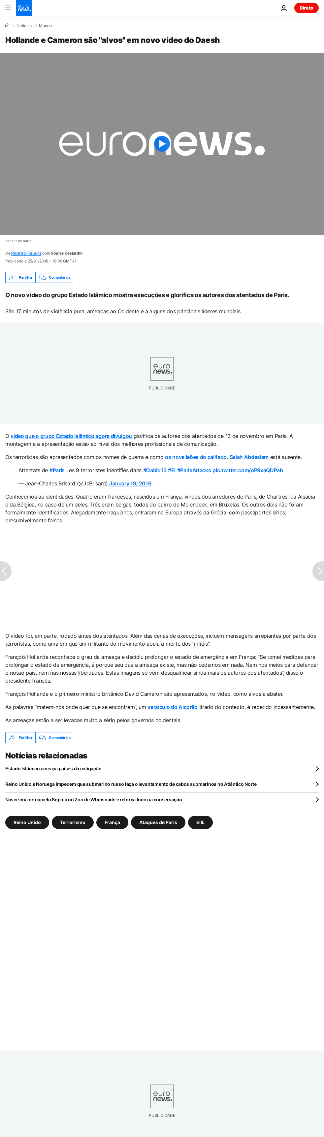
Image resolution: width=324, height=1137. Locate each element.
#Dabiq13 (154, 470)
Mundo (45, 26)
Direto (306, 8)
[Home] (7, 25)
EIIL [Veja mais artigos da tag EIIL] (200, 822)
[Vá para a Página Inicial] (24, 8)
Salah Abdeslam (249, 457)
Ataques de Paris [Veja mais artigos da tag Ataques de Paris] (158, 822)
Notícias (24, 26)
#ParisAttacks (194, 470)
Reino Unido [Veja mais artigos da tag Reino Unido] (27, 822)
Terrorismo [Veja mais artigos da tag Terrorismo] (72, 822)
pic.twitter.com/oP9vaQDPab (247, 470)
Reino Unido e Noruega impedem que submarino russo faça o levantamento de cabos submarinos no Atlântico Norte (131, 784)
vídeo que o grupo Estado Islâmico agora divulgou (71, 436)
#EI (172, 470)
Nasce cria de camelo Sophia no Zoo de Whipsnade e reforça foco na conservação (93, 799)
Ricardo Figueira (26, 253)
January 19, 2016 (130, 483)
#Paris (57, 470)
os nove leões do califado (196, 457)
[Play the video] (162, 144)
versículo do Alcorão (172, 707)
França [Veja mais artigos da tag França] (112, 822)
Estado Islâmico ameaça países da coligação (53, 768)
